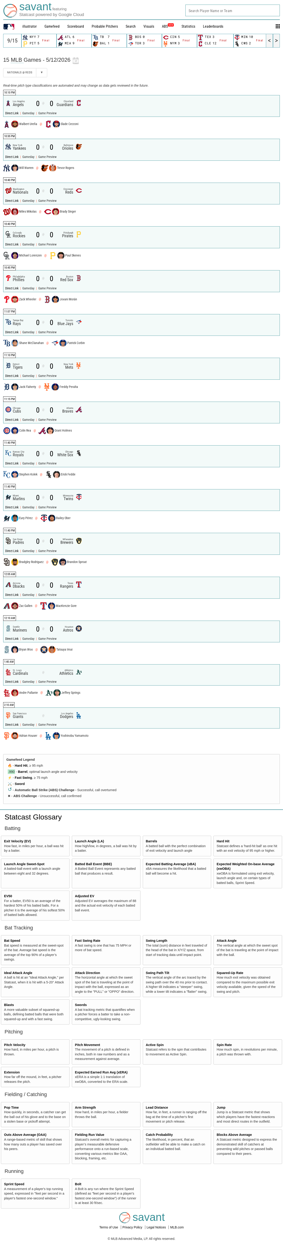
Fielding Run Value (89, 1135)
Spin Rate (224, 1045)
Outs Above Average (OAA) (25, 1135)
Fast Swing (23, 777)
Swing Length (156, 940)
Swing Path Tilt (157, 973)
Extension (12, 1072)
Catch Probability (159, 1135)
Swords (81, 1005)
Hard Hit (21, 765)
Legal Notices (157, 1227)
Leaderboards (213, 26)
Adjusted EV (84, 896)
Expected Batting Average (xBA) (171, 864)
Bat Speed (12, 940)
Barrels (151, 841)
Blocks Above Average (234, 1135)
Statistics (188, 26)
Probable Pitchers (105, 26)
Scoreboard (75, 26)
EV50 (8, 896)
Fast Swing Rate (87, 940)
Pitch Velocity (15, 1045)
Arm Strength (85, 1107)
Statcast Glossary (33, 817)
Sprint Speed (14, 1184)
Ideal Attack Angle (18, 973)
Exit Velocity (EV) (17, 841)
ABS (168, 26)
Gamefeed (52, 26)
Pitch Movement (87, 1045)
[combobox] (232, 10)
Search (131, 26)
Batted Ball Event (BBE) (93, 864)
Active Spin (155, 1045)
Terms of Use (109, 1227)
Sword (20, 784)
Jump (221, 1107)
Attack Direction (87, 973)
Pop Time (11, 1107)
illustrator (29, 26)
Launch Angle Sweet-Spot (24, 864)
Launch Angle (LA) (89, 841)
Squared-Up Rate (230, 973)
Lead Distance (157, 1107)
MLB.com (177, 1227)
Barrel (23, 772)
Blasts (9, 1005)
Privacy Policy (132, 1227)
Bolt (78, 1184)
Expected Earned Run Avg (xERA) (101, 1072)
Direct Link (12, 113)
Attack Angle (226, 940)
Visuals (148, 26)
